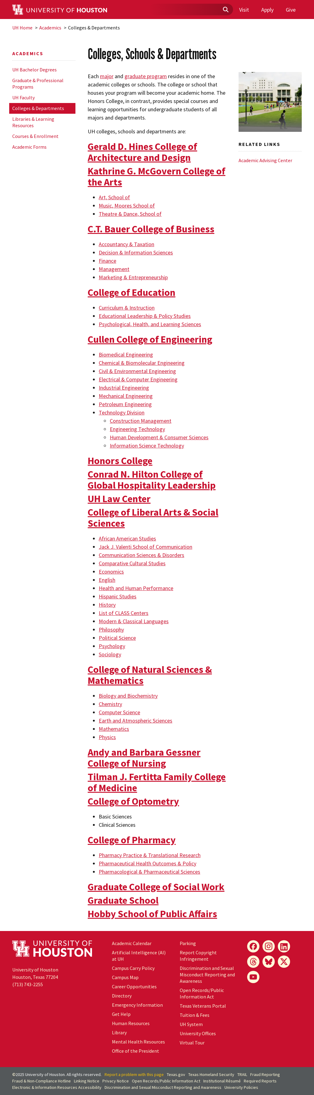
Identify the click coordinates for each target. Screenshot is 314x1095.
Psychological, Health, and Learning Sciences (150, 324)
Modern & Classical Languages (134, 621)
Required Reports (260, 1081)
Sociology (110, 654)
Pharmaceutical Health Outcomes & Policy (147, 863)
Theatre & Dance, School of (130, 213)
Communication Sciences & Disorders (141, 555)
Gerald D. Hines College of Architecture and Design (142, 152)
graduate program (145, 76)
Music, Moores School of (127, 205)
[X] (284, 962)
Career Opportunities (134, 986)
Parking (188, 943)
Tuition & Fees (194, 1015)
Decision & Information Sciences (136, 252)
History (107, 604)
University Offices (198, 1033)
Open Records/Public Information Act (202, 993)
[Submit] (225, 9)
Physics (107, 737)
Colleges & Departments (38, 108)
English (107, 579)
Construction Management (140, 420)
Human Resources (131, 1023)
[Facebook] (253, 946)
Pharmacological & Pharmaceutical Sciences (149, 871)
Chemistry (110, 704)
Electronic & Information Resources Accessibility (56, 1087)
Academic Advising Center (265, 160)
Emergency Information (137, 1005)
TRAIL (242, 1074)
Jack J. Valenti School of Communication (145, 546)
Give (291, 9)
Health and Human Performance (136, 588)
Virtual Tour (192, 1043)
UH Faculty (23, 97)
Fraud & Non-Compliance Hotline (41, 1081)
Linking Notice (86, 1081)
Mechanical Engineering (126, 395)
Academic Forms (29, 147)
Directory (122, 996)
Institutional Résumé (222, 1081)
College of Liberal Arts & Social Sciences (153, 517)
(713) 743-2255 (27, 984)
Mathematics (114, 728)
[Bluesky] (268, 962)
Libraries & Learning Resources (33, 122)
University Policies (241, 1087)
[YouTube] (253, 977)
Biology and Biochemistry (128, 695)
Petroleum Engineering (125, 404)
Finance (107, 260)
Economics (111, 571)
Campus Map (125, 977)
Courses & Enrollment (35, 136)
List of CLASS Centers (123, 612)
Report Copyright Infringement (198, 955)
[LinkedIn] (284, 946)
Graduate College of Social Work (156, 887)
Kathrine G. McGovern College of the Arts (156, 176)
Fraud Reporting (265, 1074)
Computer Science (119, 712)
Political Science (117, 637)
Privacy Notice (115, 1081)
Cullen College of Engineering (150, 339)
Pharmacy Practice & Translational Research (150, 855)
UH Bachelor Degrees (34, 70)
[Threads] (253, 962)
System (191, 1024)
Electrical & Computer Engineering (138, 379)
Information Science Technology (147, 445)
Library (119, 1032)
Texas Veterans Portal (203, 1006)
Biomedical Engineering (126, 354)
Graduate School (123, 900)
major (106, 76)
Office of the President (135, 1051)
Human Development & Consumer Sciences (159, 437)
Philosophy (111, 629)
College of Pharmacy (132, 840)
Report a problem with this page (134, 1074)
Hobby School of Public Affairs (152, 914)
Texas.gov (176, 1074)
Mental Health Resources (138, 1042)
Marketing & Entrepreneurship (133, 277)
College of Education (131, 292)
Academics (50, 28)
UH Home (22, 28)
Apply (267, 9)
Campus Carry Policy (133, 968)
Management (114, 269)
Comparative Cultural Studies (132, 563)
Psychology (112, 646)
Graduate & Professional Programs (37, 83)
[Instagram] (268, 946)
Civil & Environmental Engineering (137, 371)
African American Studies (127, 538)
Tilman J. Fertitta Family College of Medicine (157, 782)
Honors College (120, 461)
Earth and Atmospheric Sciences (135, 720)
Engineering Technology (137, 429)
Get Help (121, 1014)
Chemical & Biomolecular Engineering (142, 362)
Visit (244, 9)
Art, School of (114, 197)
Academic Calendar (131, 943)
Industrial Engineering (124, 387)
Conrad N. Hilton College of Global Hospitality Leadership (152, 479)
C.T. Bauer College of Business (151, 229)
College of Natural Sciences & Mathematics (150, 675)
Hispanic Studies (117, 596)
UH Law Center (119, 499)
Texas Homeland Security (211, 1074)
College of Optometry (133, 801)
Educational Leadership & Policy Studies (145, 315)
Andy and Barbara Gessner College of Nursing (144, 757)
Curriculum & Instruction (127, 307)
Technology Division (121, 412)
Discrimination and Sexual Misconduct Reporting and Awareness (207, 974)
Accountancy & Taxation (126, 244)
